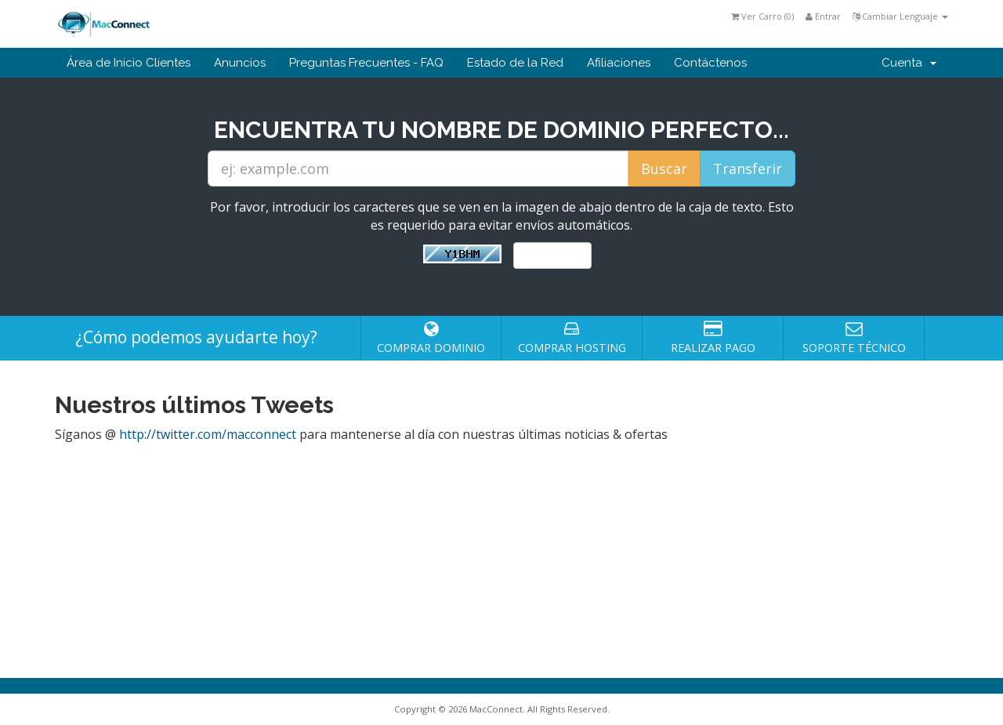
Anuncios (240, 63)
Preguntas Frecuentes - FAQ (366, 63)
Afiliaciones (618, 63)
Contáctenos (710, 63)
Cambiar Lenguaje (900, 16)
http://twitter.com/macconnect (207, 434)
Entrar (823, 16)
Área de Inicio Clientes (128, 63)
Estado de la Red (515, 63)
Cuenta (909, 63)
